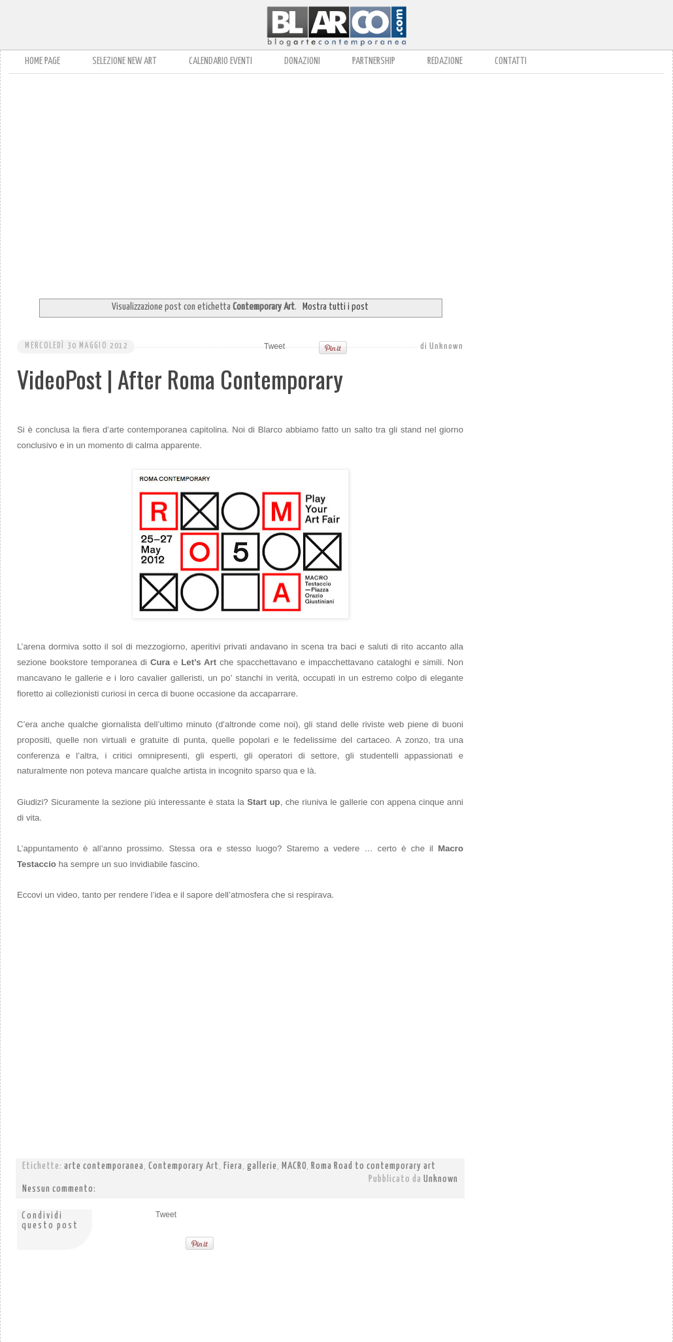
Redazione (445, 61)
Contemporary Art (183, 1166)
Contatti (511, 61)
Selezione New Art (124, 61)
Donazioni (302, 61)
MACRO (294, 1166)
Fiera (232, 1166)
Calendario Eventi (220, 61)
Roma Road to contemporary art (373, 1166)
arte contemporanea (104, 1166)
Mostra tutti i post (336, 307)
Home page (42, 61)
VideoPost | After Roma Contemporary (180, 378)
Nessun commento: (59, 1189)
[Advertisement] (261, 181)
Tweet (274, 346)
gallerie (262, 1166)
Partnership (373, 61)
